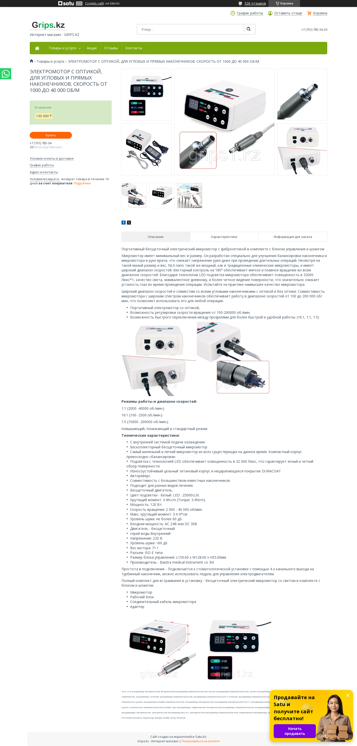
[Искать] (248, 29)
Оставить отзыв (288, 13)
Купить (51, 135)
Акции (92, 48)
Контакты (133, 48)
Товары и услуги (62, 48)
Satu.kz (201, 736)
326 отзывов (255, 3)
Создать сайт (94, 3)
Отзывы (111, 48)
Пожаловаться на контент (201, 741)
